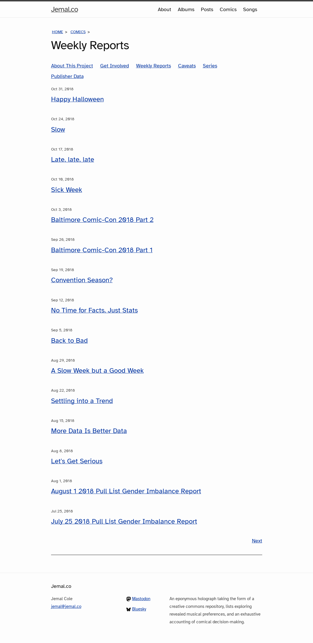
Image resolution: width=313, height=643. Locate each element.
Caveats (187, 66)
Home (57, 31)
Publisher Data (67, 76)
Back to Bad (69, 340)
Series (210, 66)
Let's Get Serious (76, 461)
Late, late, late (72, 159)
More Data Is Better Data (89, 430)
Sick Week (66, 189)
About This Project (72, 66)
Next (257, 541)
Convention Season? (82, 280)
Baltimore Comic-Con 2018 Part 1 (102, 250)
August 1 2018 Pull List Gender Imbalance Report (126, 491)
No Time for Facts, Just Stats (94, 310)
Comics (228, 9)
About (164, 9)
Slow (58, 129)
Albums (186, 9)
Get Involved (114, 66)
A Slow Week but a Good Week (97, 370)
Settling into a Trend (82, 400)
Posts (207, 9)
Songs (250, 9)
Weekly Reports (153, 66)
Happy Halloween (77, 99)
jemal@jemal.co (66, 606)
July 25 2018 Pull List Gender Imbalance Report (124, 521)
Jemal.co (64, 9)
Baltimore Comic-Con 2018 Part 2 (102, 219)
